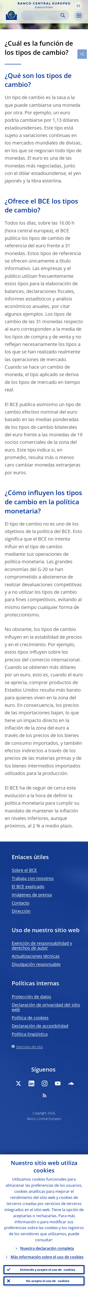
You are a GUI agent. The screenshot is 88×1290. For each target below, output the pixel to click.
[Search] (41, 15)
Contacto (20, 903)
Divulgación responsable (36, 964)
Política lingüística (30, 1034)
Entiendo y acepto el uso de (47, 1269)
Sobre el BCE (24, 870)
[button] (78, 5)
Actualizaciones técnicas (36, 956)
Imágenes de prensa (32, 894)
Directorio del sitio (29, 1047)
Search (63, 15)
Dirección (21, 911)
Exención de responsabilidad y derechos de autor (42, 945)
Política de (30, 1017)
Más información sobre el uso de (47, 1257)
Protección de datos (31, 996)
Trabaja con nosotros (33, 878)
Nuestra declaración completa (47, 1248)
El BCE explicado (28, 886)
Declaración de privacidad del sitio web (46, 1007)
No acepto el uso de (47, 1281)
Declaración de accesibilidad (40, 1026)
